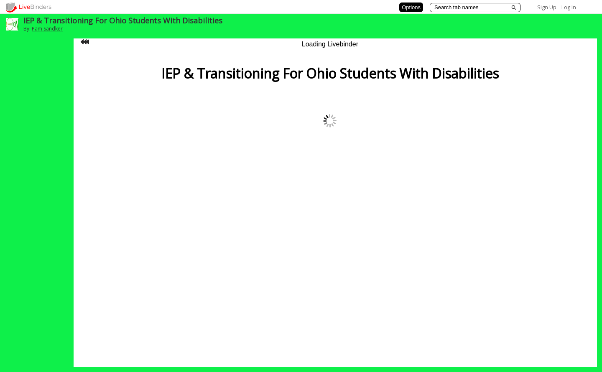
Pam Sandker (47, 28)
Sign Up (546, 7)
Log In (568, 7)
